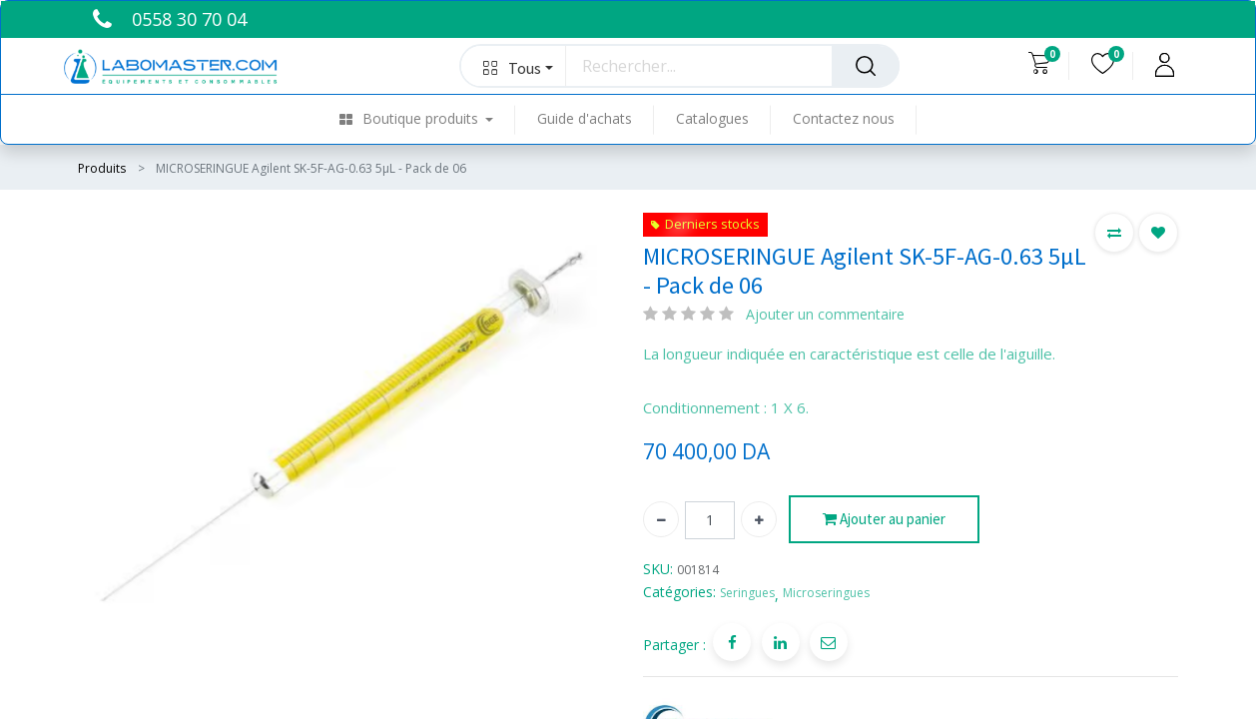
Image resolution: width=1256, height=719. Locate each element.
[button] (513, 66)
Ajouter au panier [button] (884, 519)
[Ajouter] (759, 519)
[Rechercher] (866, 66)
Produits (102, 168)
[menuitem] (427, 119)
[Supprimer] (661, 519)
